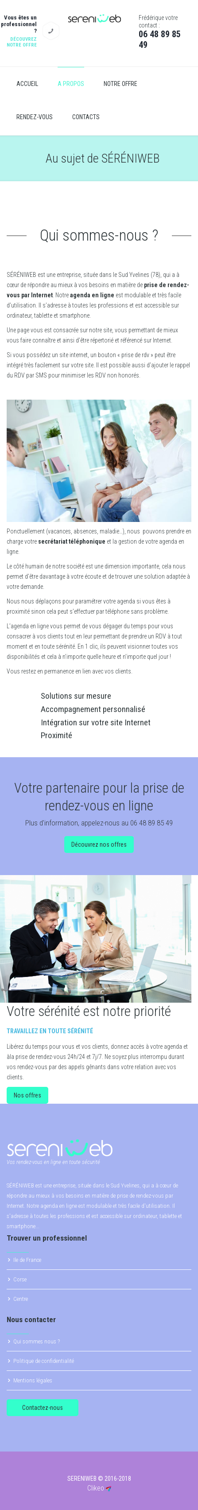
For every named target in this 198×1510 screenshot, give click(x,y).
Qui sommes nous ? (36, 1341)
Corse (20, 1279)
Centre (20, 1299)
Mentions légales (32, 1380)
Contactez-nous (42, 1407)
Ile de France (27, 1260)
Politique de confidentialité (43, 1361)
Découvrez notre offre (22, 42)
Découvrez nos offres (99, 844)
